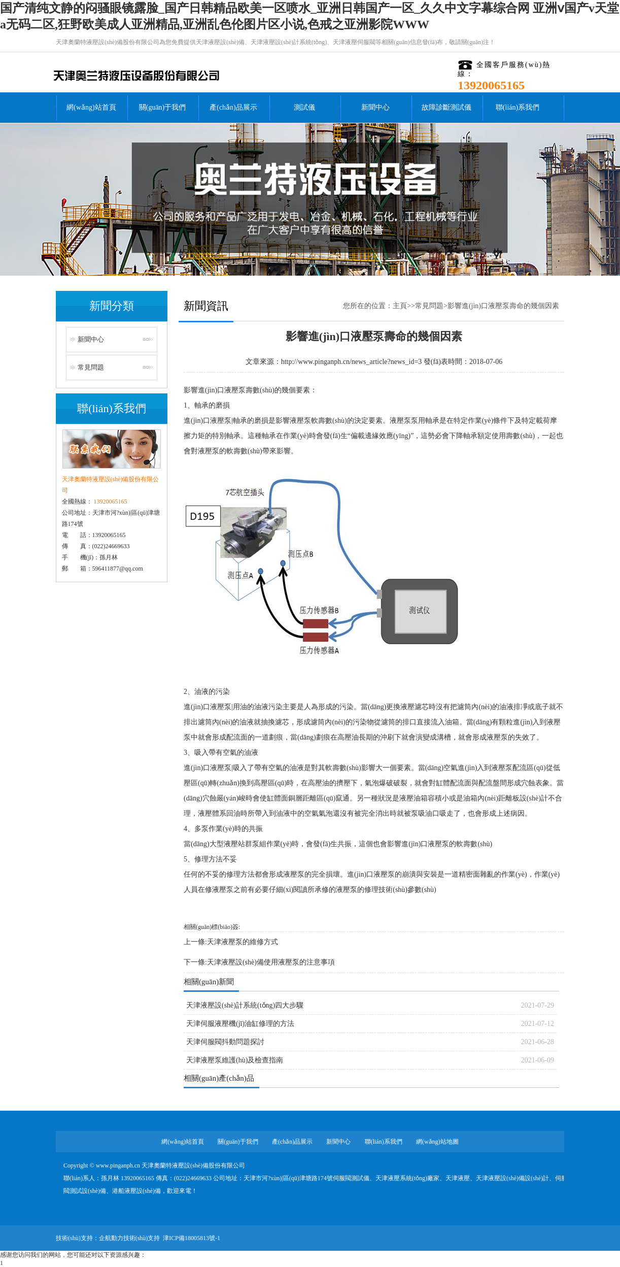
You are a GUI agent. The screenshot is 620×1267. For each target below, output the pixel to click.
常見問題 (91, 367)
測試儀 (304, 107)
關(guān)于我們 (162, 107)
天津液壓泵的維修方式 (242, 942)
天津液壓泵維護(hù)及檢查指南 (234, 1060)
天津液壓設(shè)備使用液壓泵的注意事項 (271, 962)
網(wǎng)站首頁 (91, 107)
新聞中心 (375, 107)
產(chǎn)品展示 (233, 107)
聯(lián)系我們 (517, 107)
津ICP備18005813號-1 (191, 1238)
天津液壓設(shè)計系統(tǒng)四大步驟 (244, 1005)
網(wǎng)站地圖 (437, 1141)
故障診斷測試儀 (446, 107)
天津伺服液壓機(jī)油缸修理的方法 (240, 1023)
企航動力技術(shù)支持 (129, 1238)
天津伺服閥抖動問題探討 (225, 1042)
